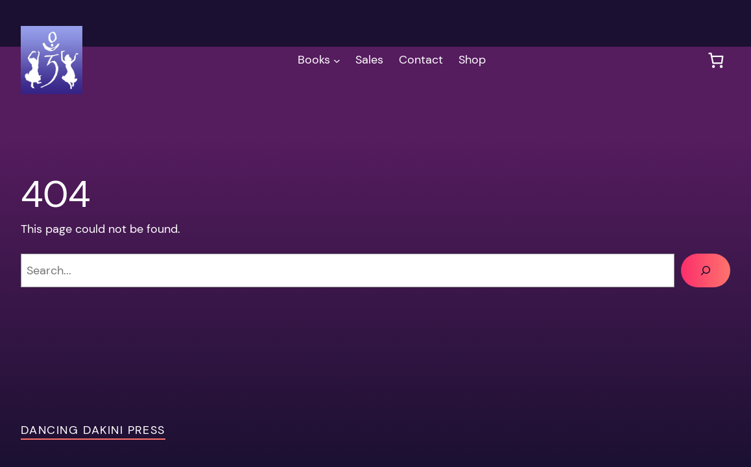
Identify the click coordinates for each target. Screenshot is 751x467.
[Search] (705, 270)
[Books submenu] (336, 60)
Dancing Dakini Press (93, 430)
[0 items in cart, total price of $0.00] (715, 60)
